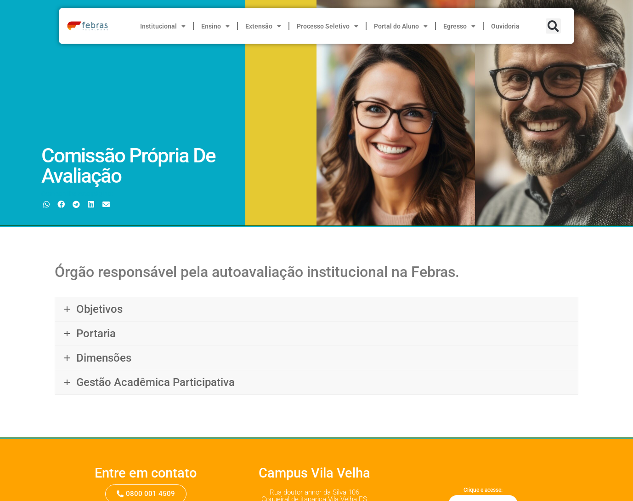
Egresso (459, 26)
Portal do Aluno (401, 26)
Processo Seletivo (327, 26)
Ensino (215, 26)
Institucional (163, 26)
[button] (553, 26)
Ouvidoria (505, 26)
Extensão (263, 26)
